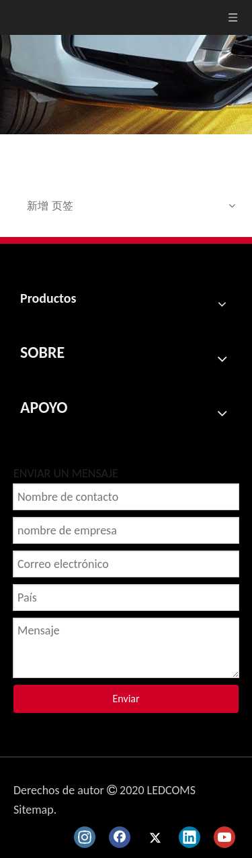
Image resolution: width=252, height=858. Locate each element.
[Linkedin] (189, 837)
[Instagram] (84, 837)
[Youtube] (224, 837)
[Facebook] (119, 837)
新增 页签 (50, 205)
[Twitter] (154, 837)
